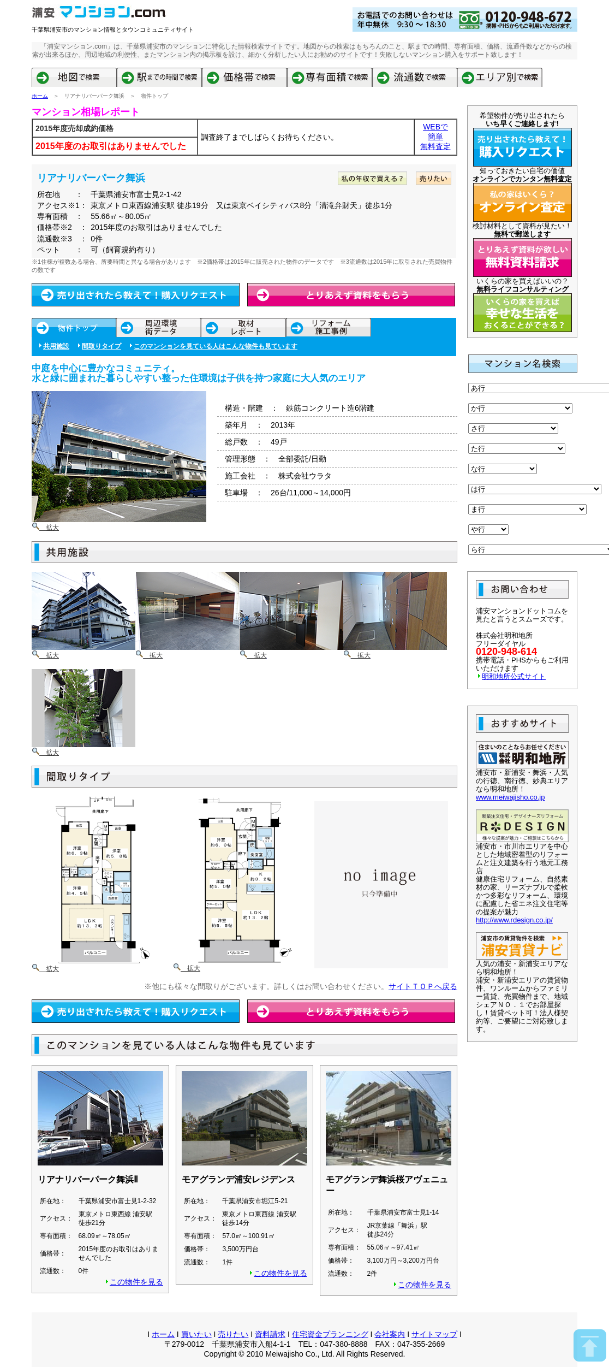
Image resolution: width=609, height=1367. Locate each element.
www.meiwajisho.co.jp (510, 797)
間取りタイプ (101, 346)
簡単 (435, 136)
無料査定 (435, 146)
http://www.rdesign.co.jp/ (514, 920)
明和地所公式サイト (514, 676)
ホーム (40, 96)
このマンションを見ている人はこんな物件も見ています (215, 346)
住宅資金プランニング (330, 1334)
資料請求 (270, 1334)
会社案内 (389, 1334)
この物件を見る (136, 1281)
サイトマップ (434, 1334)
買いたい (196, 1334)
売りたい (233, 1334)
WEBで (435, 126)
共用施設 (56, 346)
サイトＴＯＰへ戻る (423, 986)
